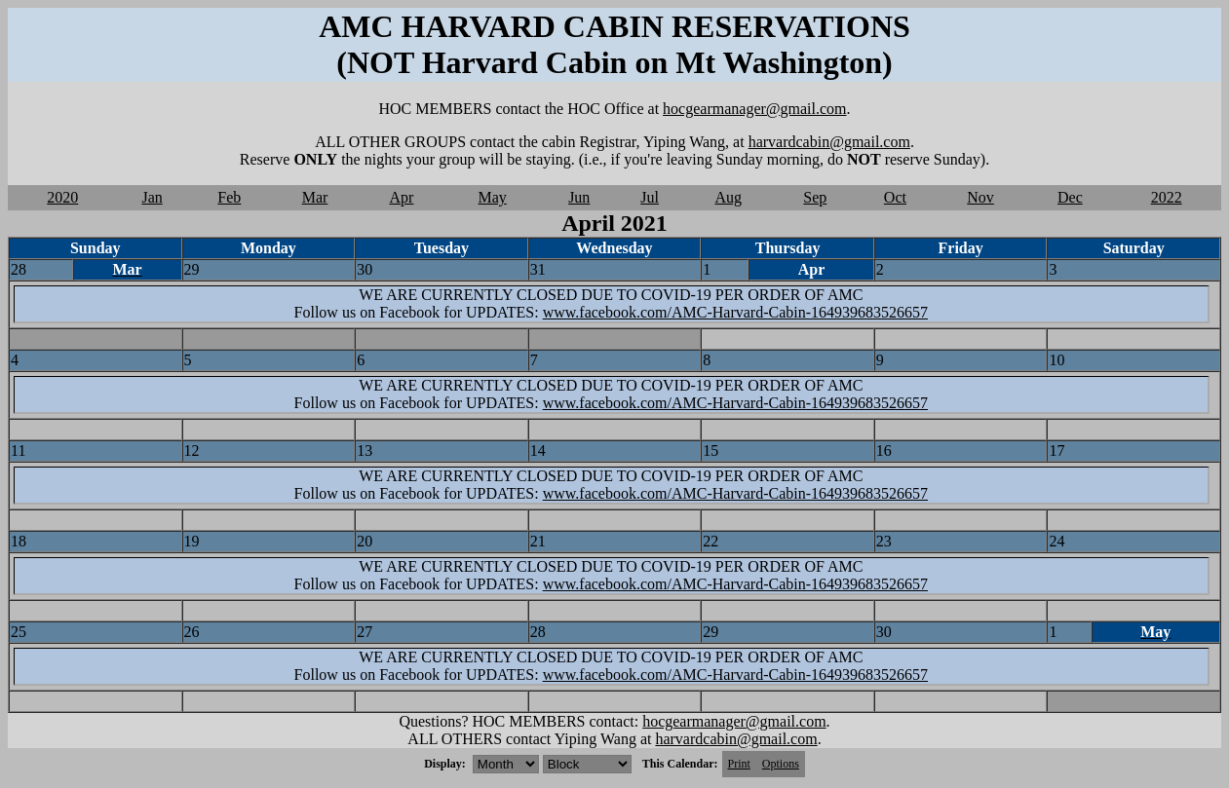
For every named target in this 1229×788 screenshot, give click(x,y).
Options (780, 763)
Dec (1070, 197)
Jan (151, 197)
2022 (1166, 197)
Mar (315, 197)
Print (739, 763)
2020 (62, 197)
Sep (814, 197)
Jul (649, 197)
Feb (229, 197)
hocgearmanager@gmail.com (754, 108)
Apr (402, 197)
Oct (895, 197)
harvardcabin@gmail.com (829, 141)
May (493, 197)
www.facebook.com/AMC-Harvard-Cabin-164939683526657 (735, 312)
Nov (980, 197)
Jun (579, 197)
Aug (729, 197)
